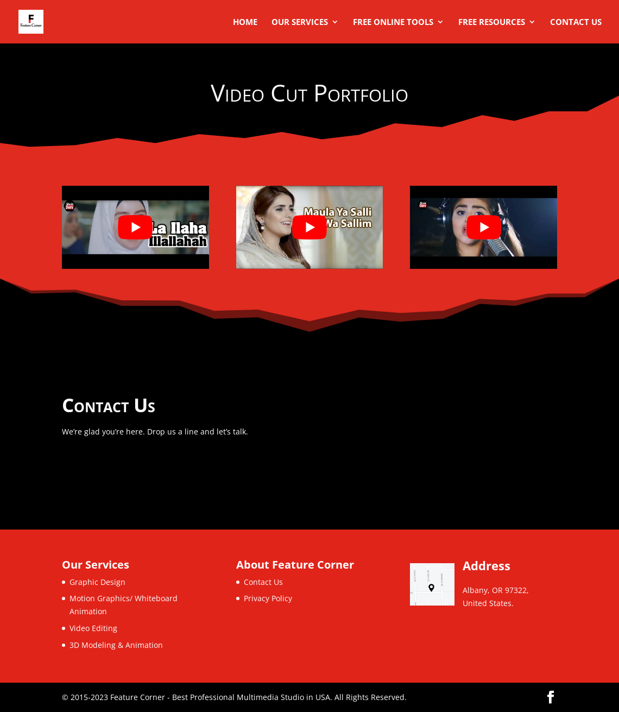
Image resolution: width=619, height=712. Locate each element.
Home (245, 22)
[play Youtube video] (135, 227)
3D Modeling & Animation (116, 645)
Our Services (299, 22)
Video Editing (93, 628)
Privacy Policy (268, 598)
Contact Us (576, 22)
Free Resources (491, 22)
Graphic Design (97, 582)
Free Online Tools (393, 22)
